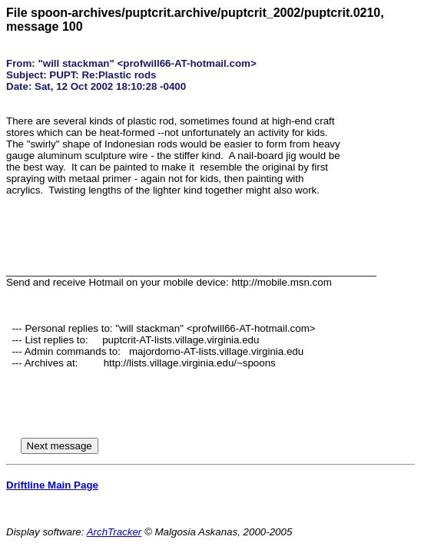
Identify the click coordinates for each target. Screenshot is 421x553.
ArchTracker (114, 532)
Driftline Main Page (52, 485)
